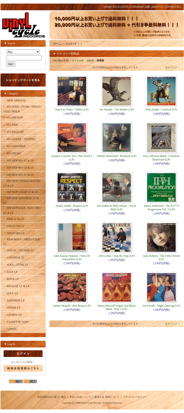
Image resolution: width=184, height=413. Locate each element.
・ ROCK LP (11, 279)
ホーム (57, 43)
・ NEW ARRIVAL (14, 100)
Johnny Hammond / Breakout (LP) (116, 156)
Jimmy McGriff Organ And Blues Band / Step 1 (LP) (116, 307)
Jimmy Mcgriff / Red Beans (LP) (72, 305)
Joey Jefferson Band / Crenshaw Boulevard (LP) (161, 157)
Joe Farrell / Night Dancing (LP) (161, 305)
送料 (147, 6)
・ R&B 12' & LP (13, 219)
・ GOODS (10, 329)
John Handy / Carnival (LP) (161, 109)
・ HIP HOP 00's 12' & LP (18, 174)
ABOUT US (158, 6)
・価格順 (89, 60)
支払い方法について (80, 397)
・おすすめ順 (77, 60)
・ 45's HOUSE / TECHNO (19, 139)
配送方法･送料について (106, 397)
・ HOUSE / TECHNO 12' (18, 250)
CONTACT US (172, 6)
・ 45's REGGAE (13, 132)
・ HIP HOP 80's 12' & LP (18, 160)
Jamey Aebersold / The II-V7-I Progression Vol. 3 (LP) (161, 207)
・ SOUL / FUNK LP (15, 264)
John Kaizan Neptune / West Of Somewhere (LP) (72, 257)
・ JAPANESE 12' (14, 257)
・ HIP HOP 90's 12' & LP (18, 167)
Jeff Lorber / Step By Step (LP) (116, 256)
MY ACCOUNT (121, 6)
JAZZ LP (71, 43)
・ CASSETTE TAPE (16, 322)
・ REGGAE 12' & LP (16, 286)
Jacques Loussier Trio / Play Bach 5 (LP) (71, 157)
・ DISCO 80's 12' (14, 233)
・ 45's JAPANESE (14, 146)
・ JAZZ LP (10, 272)
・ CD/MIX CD (12, 314)
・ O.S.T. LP (10, 293)
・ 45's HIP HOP (13, 117)
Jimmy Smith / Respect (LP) (71, 205)
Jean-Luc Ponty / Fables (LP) (72, 109)
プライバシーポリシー (135, 397)
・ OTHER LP (11, 307)
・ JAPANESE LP (14, 300)
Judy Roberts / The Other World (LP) (161, 257)
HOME (107, 6)
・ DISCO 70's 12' (14, 226)
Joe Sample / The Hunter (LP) (116, 109)
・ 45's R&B (10, 124)
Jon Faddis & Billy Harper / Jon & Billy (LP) (116, 207)
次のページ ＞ (172, 67)
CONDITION (137, 6)
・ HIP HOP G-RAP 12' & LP (20, 192)
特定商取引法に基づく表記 (51, 397)
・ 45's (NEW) (11, 153)
